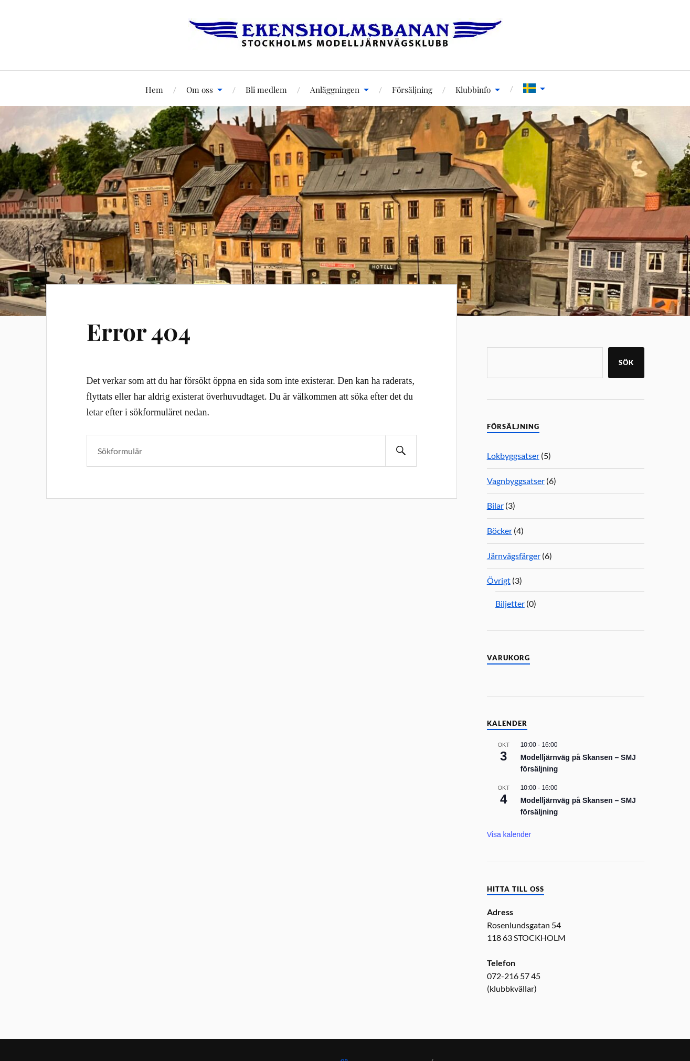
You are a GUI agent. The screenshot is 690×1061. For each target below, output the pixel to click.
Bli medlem (266, 89)
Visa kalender (509, 834)
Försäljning (412, 89)
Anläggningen (334, 89)
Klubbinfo (473, 89)
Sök (626, 362)
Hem (154, 89)
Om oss (199, 89)
